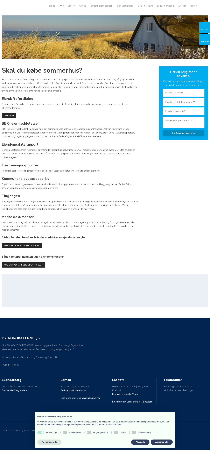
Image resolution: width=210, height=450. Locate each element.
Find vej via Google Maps (14, 390)
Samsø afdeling (145, 5)
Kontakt (193, 5)
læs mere (9, 115)
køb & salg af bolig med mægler (22, 245)
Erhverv (72, 5)
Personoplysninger (125, 5)
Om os (82, 5)
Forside (51, 5)
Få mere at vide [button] (49, 442)
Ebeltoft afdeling (165, 5)
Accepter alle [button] (161, 442)
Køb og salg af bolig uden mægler (23, 265)
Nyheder (181, 5)
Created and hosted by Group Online (19, 430)
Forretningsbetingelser (101, 5)
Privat (61, 5)
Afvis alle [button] (140, 442)
